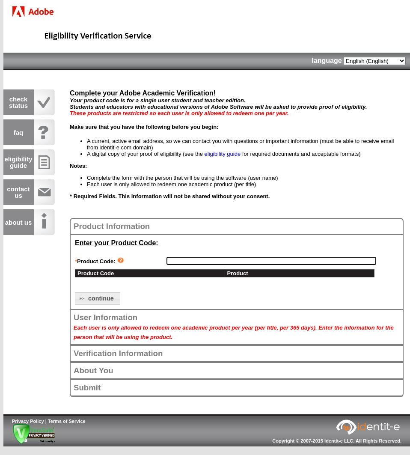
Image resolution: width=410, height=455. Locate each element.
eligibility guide (223, 154)
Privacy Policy (28, 421)
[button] (97, 298)
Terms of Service (67, 421)
